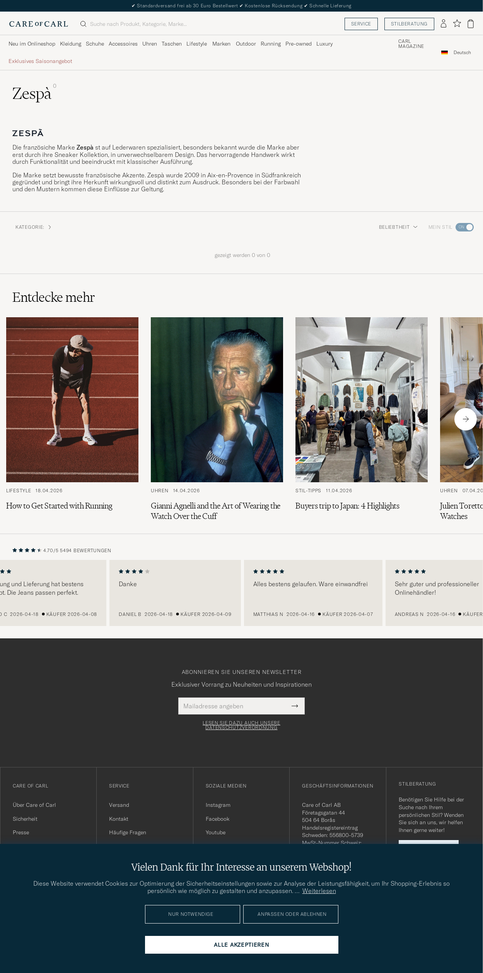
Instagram (218, 804)
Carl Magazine (411, 44)
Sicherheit (25, 818)
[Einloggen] (443, 24)
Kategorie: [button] (33, 227)
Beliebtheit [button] (398, 227)
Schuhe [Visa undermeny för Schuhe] (95, 43)
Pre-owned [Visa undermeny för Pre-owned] (298, 43)
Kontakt (118, 818)
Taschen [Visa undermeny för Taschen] (172, 43)
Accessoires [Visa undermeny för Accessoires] (123, 43)
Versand (119, 804)
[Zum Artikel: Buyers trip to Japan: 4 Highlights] (361, 419)
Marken (221, 43)
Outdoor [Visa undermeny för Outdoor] (246, 43)
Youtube (215, 832)
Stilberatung (409, 24)
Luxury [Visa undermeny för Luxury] (324, 43)
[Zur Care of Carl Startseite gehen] (38, 24)
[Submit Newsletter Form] (294, 706)
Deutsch (462, 52)
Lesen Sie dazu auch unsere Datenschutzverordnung (241, 725)
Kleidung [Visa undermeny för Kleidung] (70, 43)
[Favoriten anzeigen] (457, 23)
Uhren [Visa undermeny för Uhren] (149, 43)
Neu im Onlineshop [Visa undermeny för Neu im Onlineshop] (32, 43)
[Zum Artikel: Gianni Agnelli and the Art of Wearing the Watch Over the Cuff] (217, 419)
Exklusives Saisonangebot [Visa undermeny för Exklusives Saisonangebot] (40, 61)
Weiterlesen (319, 890)
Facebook (217, 818)
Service (361, 24)
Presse (21, 832)
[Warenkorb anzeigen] (470, 23)
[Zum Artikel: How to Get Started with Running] (72, 419)
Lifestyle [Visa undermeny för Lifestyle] (196, 43)
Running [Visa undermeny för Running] (271, 43)
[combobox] (462, 52)
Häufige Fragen (127, 832)
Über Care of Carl (34, 804)
